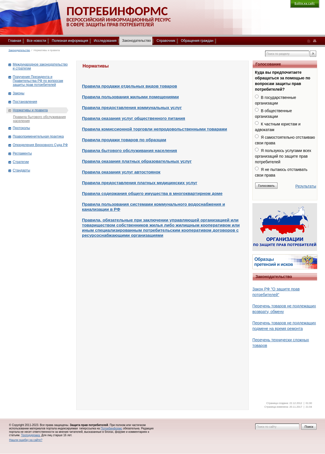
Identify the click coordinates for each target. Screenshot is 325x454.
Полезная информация (70, 41)
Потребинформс (111, 428)
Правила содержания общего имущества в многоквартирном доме (152, 193)
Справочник (166, 41)
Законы (18, 93)
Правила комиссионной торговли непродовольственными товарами (154, 129)
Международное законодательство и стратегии (40, 66)
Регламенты (22, 153)
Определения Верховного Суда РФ (40, 145)
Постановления (25, 102)
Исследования (105, 41)
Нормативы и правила (30, 110)
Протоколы (21, 128)
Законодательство (136, 41)
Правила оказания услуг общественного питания (133, 118)
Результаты (305, 186)
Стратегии (21, 162)
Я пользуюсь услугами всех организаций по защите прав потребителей (283, 156)
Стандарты (21, 170)
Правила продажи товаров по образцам (124, 139)
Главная (14, 41)
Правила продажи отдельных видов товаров (129, 86)
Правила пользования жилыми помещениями (130, 96)
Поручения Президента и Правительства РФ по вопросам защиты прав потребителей (38, 81)
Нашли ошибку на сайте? (25, 440)
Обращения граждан (197, 41)
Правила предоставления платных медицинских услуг (139, 182)
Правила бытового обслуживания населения (129, 150)
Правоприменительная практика (38, 136)
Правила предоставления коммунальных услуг (132, 107)
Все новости (36, 41)
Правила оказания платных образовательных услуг (137, 161)
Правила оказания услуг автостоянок (121, 172)
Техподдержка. (30, 435)
